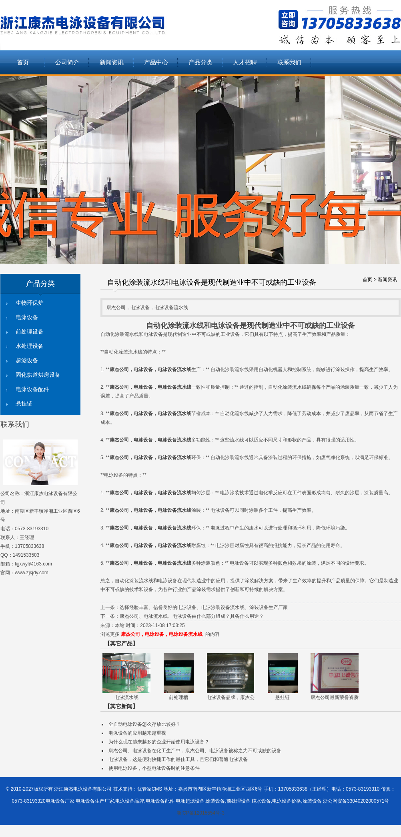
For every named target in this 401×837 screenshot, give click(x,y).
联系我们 (289, 62)
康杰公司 (119, 369)
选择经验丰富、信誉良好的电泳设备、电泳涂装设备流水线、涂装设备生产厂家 (204, 607)
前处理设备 (30, 332)
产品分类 (200, 62)
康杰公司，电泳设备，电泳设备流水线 (162, 634)
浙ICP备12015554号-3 (200, 813)
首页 (23, 62)
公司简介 (67, 62)
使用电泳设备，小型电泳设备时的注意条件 (154, 768)
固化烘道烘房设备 (38, 375)
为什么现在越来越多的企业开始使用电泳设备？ (158, 742)
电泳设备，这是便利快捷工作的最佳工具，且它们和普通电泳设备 (178, 759)
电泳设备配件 (32, 389)
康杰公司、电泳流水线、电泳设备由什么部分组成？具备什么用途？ (192, 616)
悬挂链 (24, 404)
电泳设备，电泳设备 (155, 369)
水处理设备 (30, 346)
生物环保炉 (30, 303)
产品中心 (156, 62)
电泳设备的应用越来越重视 (137, 733)
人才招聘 (245, 62)
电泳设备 (27, 317)
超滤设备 (27, 361)
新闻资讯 (112, 62)
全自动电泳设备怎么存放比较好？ (144, 724)
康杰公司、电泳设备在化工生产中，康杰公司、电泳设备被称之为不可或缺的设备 (194, 750)
